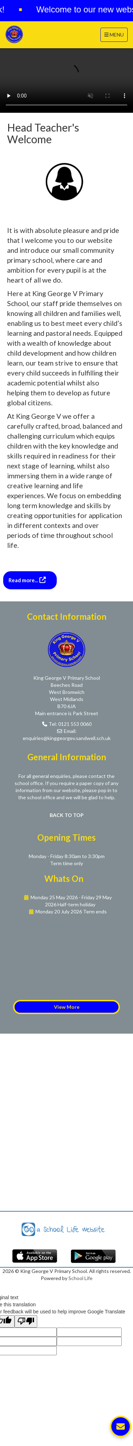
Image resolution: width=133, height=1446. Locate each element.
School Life (80, 1278)
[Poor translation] (26, 1321)
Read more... (24, 580)
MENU (116, 34)
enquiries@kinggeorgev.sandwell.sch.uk (67, 738)
